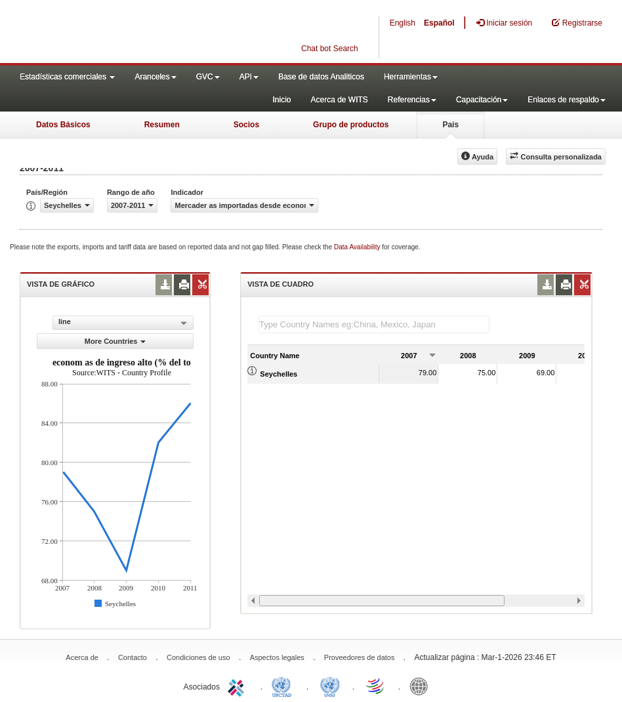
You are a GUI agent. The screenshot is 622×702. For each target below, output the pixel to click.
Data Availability (358, 247)
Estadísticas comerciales (67, 76)
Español (439, 23)
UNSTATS (330, 685)
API (249, 76)
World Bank (422, 685)
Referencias (412, 99)
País (450, 124)
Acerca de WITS (338, 99)
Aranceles (155, 76)
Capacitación (482, 99)
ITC (238, 685)
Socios (246, 124)
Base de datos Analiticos (321, 76)
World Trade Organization (376, 685)
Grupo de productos (350, 124)
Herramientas (411, 76)
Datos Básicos (63, 124)
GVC (208, 76)
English (402, 23)
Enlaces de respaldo (567, 99)
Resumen (162, 124)
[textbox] (374, 324)
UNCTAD (284, 685)
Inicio (281, 99)
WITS (131, 33)
